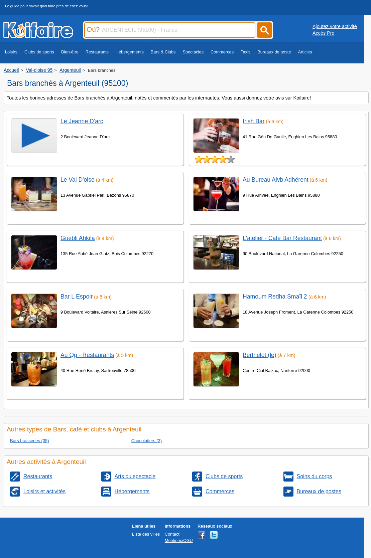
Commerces (222, 51)
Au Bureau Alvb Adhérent (275, 179)
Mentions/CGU (179, 540)
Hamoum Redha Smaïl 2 (275, 296)
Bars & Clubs (163, 51)
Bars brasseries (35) (29, 440)
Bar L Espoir (76, 296)
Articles (305, 51)
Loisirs (11, 51)
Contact (172, 534)
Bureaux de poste (274, 51)
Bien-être (70, 51)
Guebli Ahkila (77, 238)
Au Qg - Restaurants (87, 355)
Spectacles (193, 51)
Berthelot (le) (259, 355)
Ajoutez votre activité (335, 26)
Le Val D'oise (77, 179)
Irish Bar (254, 121)
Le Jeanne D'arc (81, 121)
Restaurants (97, 51)
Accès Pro (324, 33)
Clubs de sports (39, 51)
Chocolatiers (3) (146, 440)
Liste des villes (146, 534)
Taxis (245, 51)
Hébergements (130, 51)
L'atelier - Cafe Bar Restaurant (282, 238)
